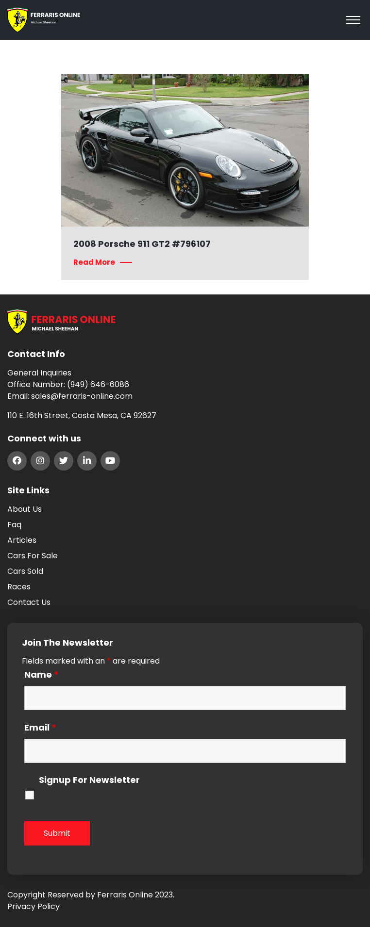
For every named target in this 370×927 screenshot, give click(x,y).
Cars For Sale (32, 555)
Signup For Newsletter (89, 780)
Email (40, 727)
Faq (14, 524)
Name (41, 675)
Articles (21, 540)
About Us (24, 509)
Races (19, 586)
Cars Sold (25, 571)
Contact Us (28, 602)
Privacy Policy (33, 906)
